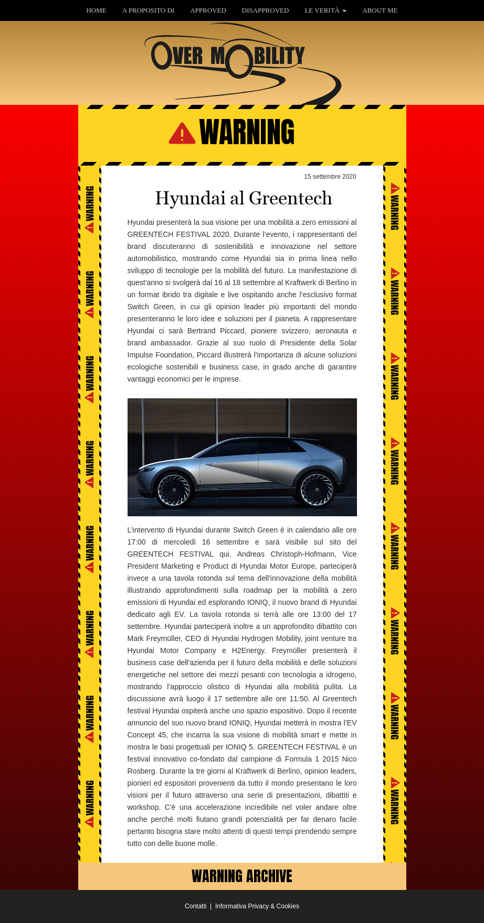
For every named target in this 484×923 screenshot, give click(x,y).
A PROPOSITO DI (148, 10)
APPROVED (208, 10)
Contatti (195, 906)
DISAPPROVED (265, 10)
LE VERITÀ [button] (325, 10)
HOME (96, 10)
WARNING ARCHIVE (242, 876)
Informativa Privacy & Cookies (257, 906)
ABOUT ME (379, 10)
